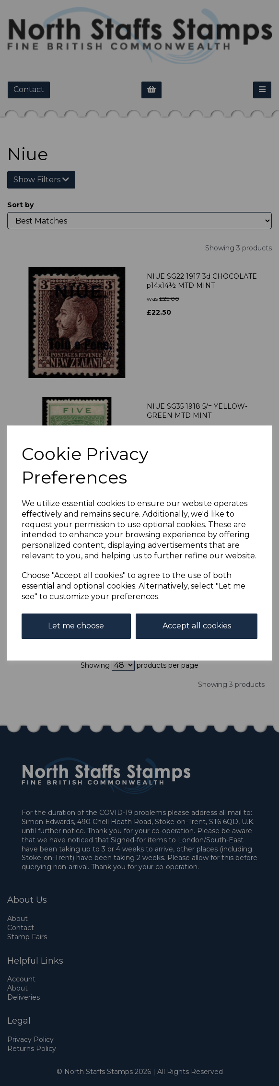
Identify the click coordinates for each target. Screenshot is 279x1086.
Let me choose (76, 625)
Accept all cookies (197, 625)
